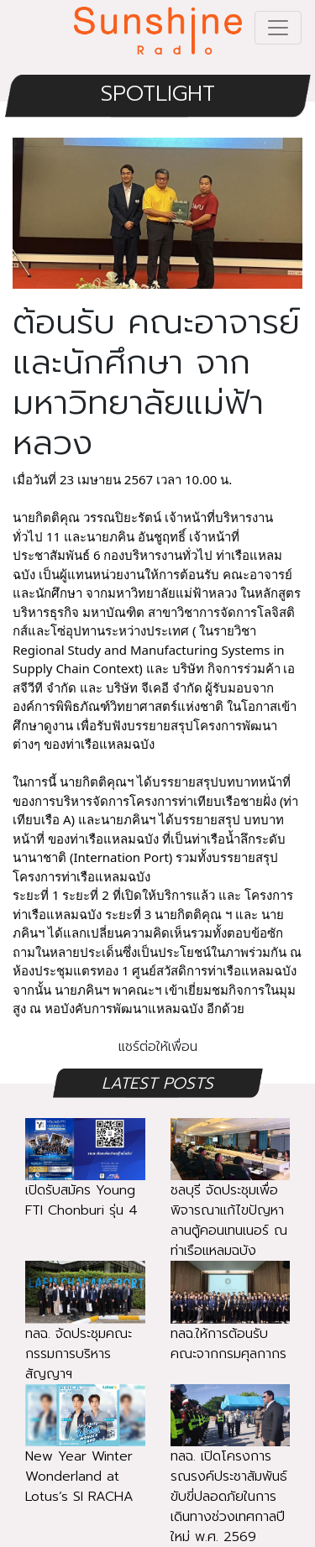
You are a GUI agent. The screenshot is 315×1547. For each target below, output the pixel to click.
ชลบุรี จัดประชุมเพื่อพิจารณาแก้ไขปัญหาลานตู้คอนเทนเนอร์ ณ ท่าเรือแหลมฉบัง (231, 1200)
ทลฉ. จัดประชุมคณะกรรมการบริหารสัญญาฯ (85, 1333)
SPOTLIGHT (158, 93)
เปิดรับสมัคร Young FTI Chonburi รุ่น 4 (85, 1180)
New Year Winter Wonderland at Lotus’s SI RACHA (85, 1455)
